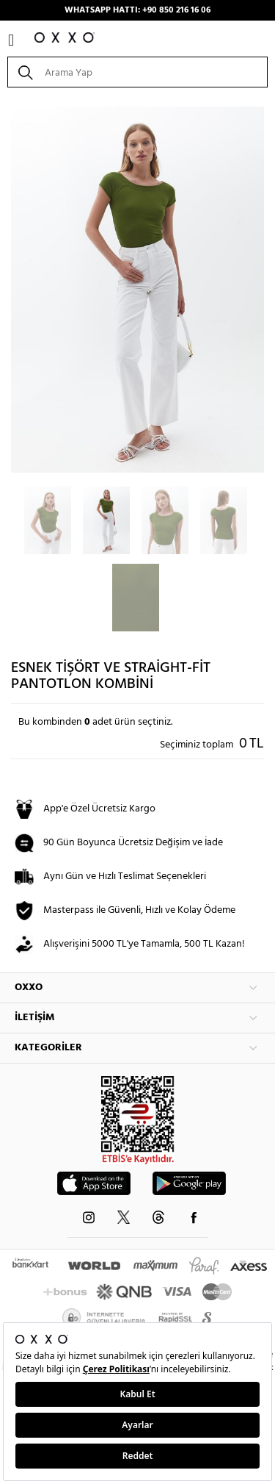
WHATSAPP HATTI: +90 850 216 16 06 (137, 10)
